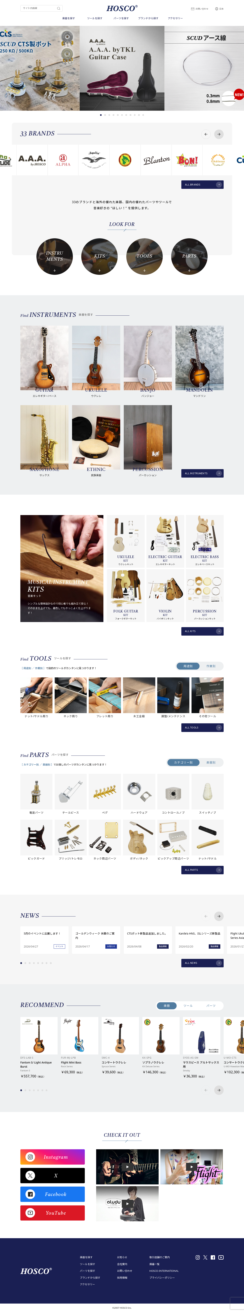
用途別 (188, 666)
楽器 (167, 1006)
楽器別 (211, 762)
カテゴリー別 (183, 762)
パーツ (211, 1006)
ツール (188, 1006)
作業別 (211, 666)
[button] (101, 115)
